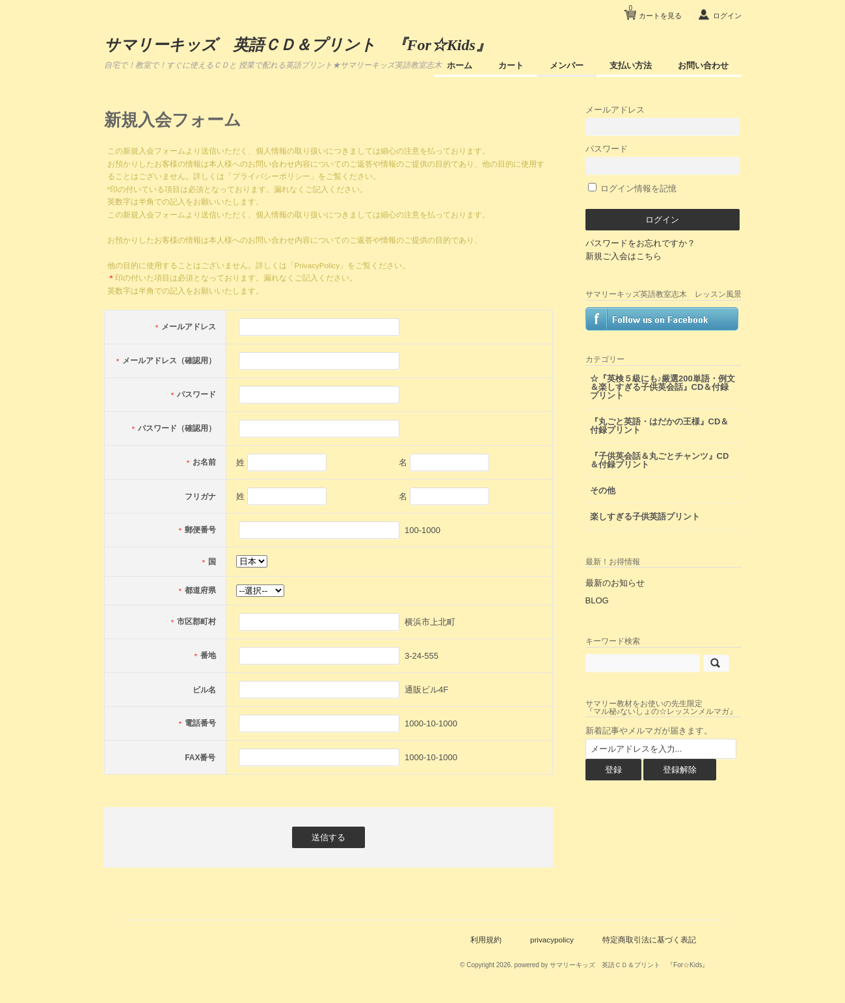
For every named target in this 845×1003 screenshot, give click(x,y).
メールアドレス (662, 120)
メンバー (566, 65)
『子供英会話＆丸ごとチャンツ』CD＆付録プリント (659, 460)
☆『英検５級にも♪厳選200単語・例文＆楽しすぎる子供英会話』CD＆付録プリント (662, 387)
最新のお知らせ (615, 583)
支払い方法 (631, 65)
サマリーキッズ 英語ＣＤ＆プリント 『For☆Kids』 (297, 44)
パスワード (662, 159)
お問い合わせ (703, 65)
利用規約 (486, 939)
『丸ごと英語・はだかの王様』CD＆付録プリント (659, 426)
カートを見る (655, 11)
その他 (602, 490)
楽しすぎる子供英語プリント (645, 516)
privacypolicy (552, 939)
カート (511, 65)
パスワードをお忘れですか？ (640, 243)
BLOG (597, 600)
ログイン (727, 16)
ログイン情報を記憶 (632, 188)
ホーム (459, 65)
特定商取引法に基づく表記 (649, 939)
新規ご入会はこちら (623, 256)
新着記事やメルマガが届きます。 (648, 730)
